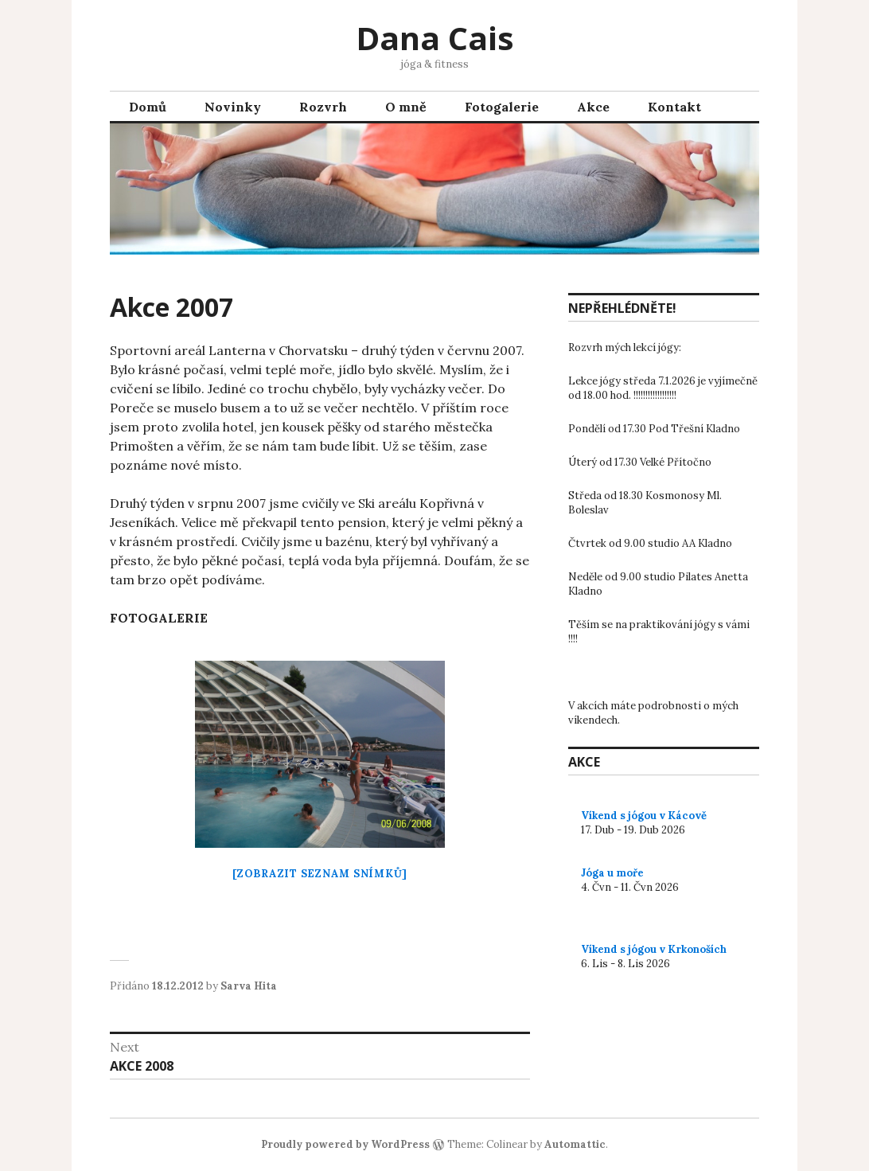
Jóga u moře (612, 873)
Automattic (575, 1144)
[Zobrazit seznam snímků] (319, 873)
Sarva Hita (248, 986)
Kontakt (674, 107)
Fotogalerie (502, 107)
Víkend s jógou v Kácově (644, 815)
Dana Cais (435, 38)
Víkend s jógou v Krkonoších (654, 949)
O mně (406, 107)
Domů (147, 107)
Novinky (233, 107)
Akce (593, 107)
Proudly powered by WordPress (345, 1144)
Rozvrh (323, 107)
